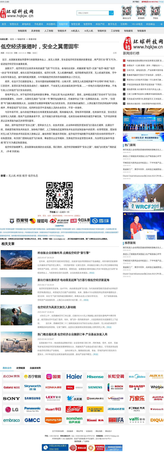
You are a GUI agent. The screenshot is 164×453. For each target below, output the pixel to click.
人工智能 (48, 31)
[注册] (7, 2)
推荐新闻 (129, 242)
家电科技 (26, 24)
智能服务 (141, 31)
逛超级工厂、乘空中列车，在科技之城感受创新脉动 (143, 169)
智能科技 (102, 31)
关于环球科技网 (58, 431)
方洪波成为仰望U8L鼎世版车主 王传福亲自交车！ (145, 99)
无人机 (12, 175)
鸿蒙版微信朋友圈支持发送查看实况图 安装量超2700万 (145, 61)
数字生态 (112, 24)
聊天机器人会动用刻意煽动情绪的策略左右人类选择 (143, 150)
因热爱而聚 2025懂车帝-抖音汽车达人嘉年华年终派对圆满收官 (145, 89)
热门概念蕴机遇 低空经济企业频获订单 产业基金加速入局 (72, 334)
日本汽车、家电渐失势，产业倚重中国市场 (145, 70)
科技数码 (51, 24)
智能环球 (63, 24)
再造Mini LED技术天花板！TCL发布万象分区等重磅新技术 (145, 80)
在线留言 (89, 431)
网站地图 (99, 431)
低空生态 (33, 175)
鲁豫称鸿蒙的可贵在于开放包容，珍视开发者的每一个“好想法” (145, 75)
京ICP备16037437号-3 (103, 439)
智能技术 (62, 31)
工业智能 (115, 31)
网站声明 (79, 431)
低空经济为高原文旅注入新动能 (57, 307)
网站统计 (108, 431)
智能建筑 (128, 31)
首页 (4, 24)
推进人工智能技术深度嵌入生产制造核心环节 (142, 156)
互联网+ (124, 24)
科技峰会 (150, 24)
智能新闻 (22, 31)
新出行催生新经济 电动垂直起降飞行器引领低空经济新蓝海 (73, 280)
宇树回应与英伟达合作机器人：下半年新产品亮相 (143, 163)
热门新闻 (129, 144)
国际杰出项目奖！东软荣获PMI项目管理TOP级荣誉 (145, 104)
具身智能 (35, 31)
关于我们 (136, 2)
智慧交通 (75, 24)
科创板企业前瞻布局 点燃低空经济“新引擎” (64, 252)
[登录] (2, 2)
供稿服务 (70, 431)
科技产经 (100, 24)
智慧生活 (14, 24)
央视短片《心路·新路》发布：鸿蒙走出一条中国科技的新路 (145, 65)
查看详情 (32, 39)
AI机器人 (75, 31)
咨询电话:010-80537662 (150, 2)
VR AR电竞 (137, 24)
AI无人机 (88, 31)
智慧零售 (88, 24)
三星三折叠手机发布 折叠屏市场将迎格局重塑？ (145, 94)
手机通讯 (38, 24)
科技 (19, 175)
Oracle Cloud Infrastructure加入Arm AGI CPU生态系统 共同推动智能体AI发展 (143, 176)
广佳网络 (86, 441)
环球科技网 (56, 439)
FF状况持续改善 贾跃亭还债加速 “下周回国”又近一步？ (145, 85)
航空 (24, 175)
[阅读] (91, 273)
